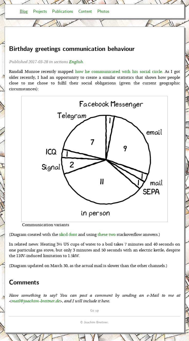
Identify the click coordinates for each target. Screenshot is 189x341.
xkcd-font (68, 234)
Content (85, 11)
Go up (94, 310)
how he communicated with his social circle (118, 71)
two (112, 234)
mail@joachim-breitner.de (35, 301)
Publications (62, 11)
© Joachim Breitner (94, 322)
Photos (103, 11)
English (76, 62)
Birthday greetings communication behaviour (72, 48)
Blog (24, 11)
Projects (40, 11)
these (103, 234)
